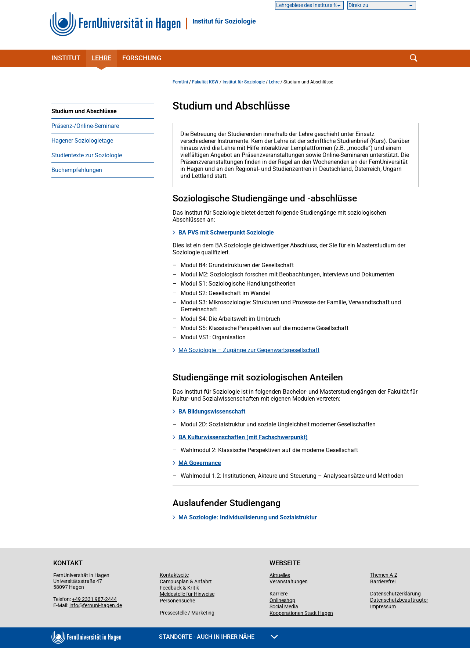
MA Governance (199, 462)
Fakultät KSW (205, 82)
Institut (65, 58)
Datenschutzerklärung (395, 594)
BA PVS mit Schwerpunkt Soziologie (226, 232)
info (73, 605)
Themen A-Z (383, 575)
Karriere (279, 594)
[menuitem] (102, 111)
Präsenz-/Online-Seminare (85, 125)
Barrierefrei (382, 581)
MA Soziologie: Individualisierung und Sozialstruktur (247, 517)
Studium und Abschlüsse (84, 111)
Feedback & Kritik (179, 588)
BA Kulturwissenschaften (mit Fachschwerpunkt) (243, 437)
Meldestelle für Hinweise (187, 594)
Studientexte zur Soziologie (86, 155)
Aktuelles (280, 575)
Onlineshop (282, 600)
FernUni (180, 82)
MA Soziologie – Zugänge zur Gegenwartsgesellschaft (248, 350)
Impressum (383, 606)
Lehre (101, 58)
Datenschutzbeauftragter (399, 600)
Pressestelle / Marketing (187, 613)
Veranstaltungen (289, 581)
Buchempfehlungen (76, 170)
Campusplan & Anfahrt (186, 581)
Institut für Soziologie (224, 21)
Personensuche (177, 601)
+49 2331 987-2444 (94, 599)
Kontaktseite (174, 575)
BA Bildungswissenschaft (211, 411)
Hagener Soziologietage (82, 140)
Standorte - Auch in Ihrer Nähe (218, 636)
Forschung (141, 58)
